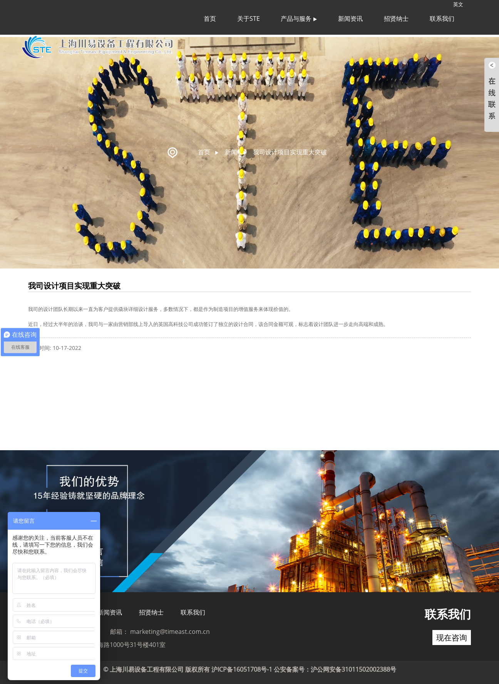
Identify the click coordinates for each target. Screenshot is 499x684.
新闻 (231, 149)
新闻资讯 (350, 18)
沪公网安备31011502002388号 (353, 667)
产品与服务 (299, 18)
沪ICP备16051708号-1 (241, 667)
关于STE (248, 18)
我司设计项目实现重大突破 (290, 149)
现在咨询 (451, 635)
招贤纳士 (396, 18)
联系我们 (442, 18)
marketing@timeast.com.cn (170, 629)
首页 (210, 18)
